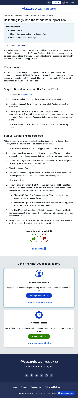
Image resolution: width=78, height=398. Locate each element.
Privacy (24, 387)
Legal (15, 387)
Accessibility (36, 387)
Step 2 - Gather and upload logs (23, 38)
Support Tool (26, 95)
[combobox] (66, 2)
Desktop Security (30, 16)
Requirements (16, 30)
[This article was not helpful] (44, 238)
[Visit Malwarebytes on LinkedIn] (36, 375)
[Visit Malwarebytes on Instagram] (46, 375)
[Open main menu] (72, 2)
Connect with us (39, 336)
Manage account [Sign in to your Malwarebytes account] (39, 296)
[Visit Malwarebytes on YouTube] (41, 375)
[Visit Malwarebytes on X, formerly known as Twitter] (26, 375)
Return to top (39, 249)
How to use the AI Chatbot (39, 343)
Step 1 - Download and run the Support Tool (28, 34)
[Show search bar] (49, 2)
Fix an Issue (41, 16)
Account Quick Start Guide (39, 302)
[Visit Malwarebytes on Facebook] (31, 375)
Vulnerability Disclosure (55, 387)
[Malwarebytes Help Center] (39, 361)
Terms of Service (25, 393)
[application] (64, 393)
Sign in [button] (57, 2)
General (50, 16)
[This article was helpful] (34, 238)
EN (65, 2)
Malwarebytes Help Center (13, 16)
